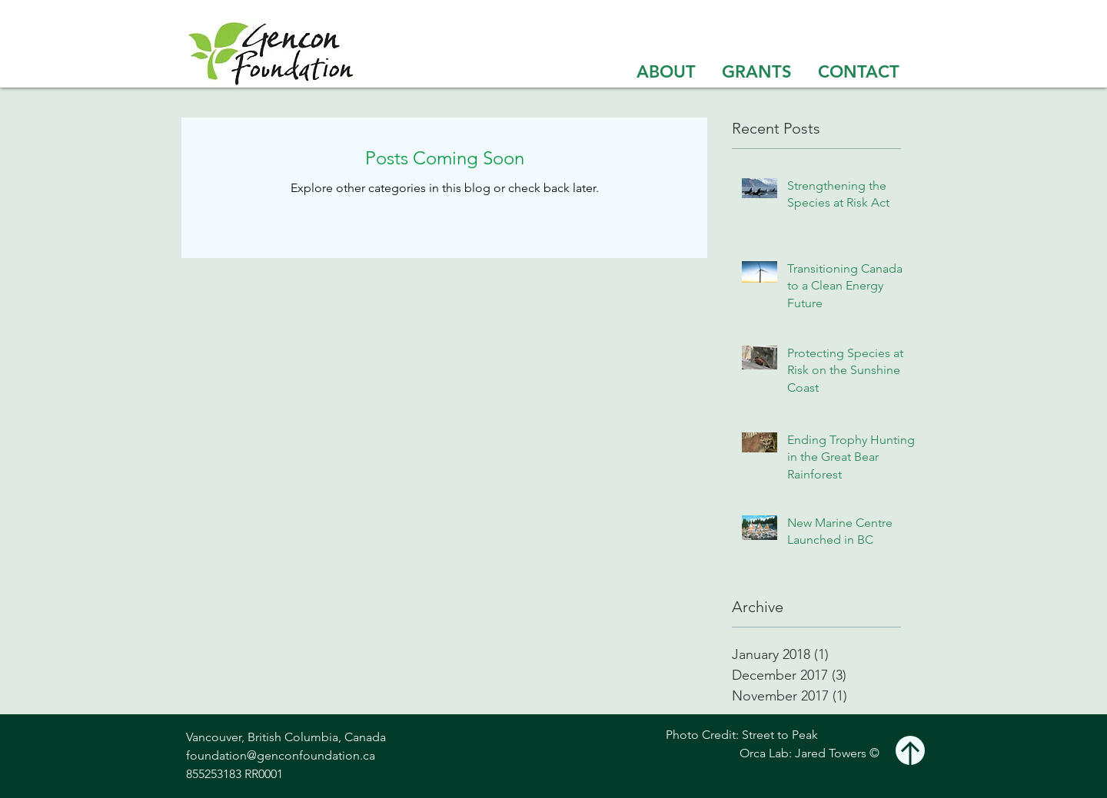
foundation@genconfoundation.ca (280, 755)
